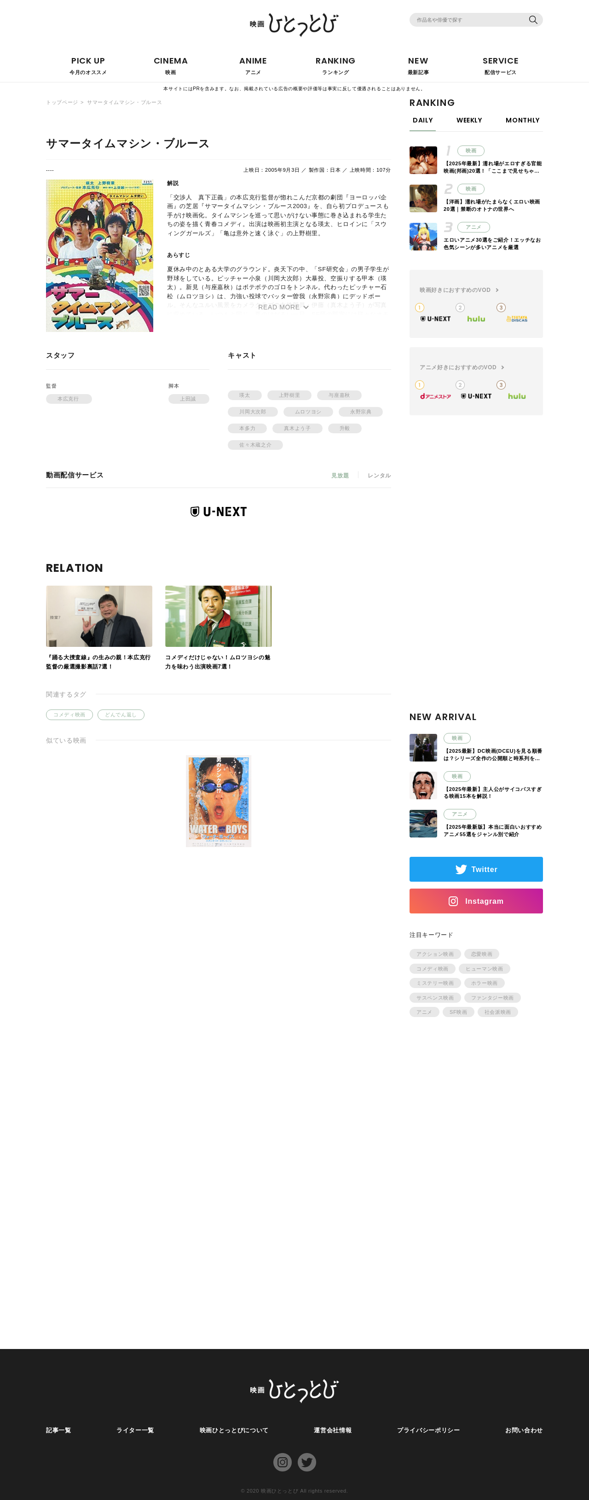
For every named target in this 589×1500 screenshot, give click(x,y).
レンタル (379, 475)
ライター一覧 (135, 1430)
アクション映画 (435, 954)
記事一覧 (58, 1430)
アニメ (424, 1012)
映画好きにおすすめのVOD (455, 290)
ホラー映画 (484, 983)
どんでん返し (121, 714)
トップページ (62, 102)
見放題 (340, 475)
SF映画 (459, 1012)
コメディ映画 (69, 714)
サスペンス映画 (435, 997)
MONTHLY (523, 120)
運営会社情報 (333, 1430)
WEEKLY (469, 120)
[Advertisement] (476, 574)
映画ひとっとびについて (234, 1430)
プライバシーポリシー (428, 1430)
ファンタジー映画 (492, 997)
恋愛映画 (482, 954)
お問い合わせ (524, 1430)
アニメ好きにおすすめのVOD (458, 367)
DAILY (423, 120)
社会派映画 (498, 1012)
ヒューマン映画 (484, 968)
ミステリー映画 (435, 983)
